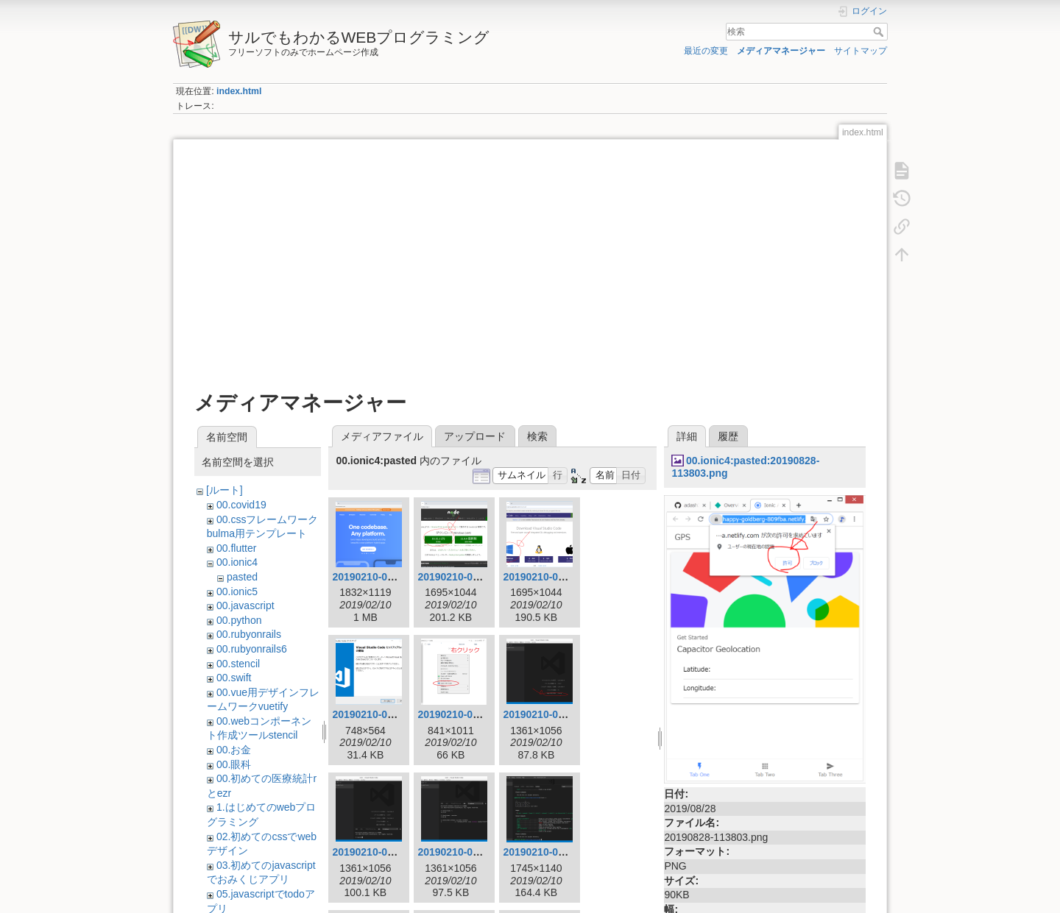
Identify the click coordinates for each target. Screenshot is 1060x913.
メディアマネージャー (781, 51)
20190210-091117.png (555, 577)
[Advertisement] (530, 259)
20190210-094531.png (555, 852)
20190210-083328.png (470, 577)
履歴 (728, 436)
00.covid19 (241, 505)
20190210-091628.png (384, 714)
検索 (880, 31)
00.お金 (233, 750)
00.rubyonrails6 (251, 649)
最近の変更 (706, 51)
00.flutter (236, 548)
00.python (239, 620)
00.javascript (245, 605)
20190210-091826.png (555, 714)
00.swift (233, 677)
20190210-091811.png (470, 714)
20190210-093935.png (384, 852)
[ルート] (224, 490)
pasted (242, 577)
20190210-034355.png (384, 577)
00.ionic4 (237, 562)
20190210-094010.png (470, 852)
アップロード (475, 436)
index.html (238, 91)
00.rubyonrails (248, 634)
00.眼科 (233, 764)
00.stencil (238, 663)
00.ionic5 (237, 591)
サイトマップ (860, 51)
